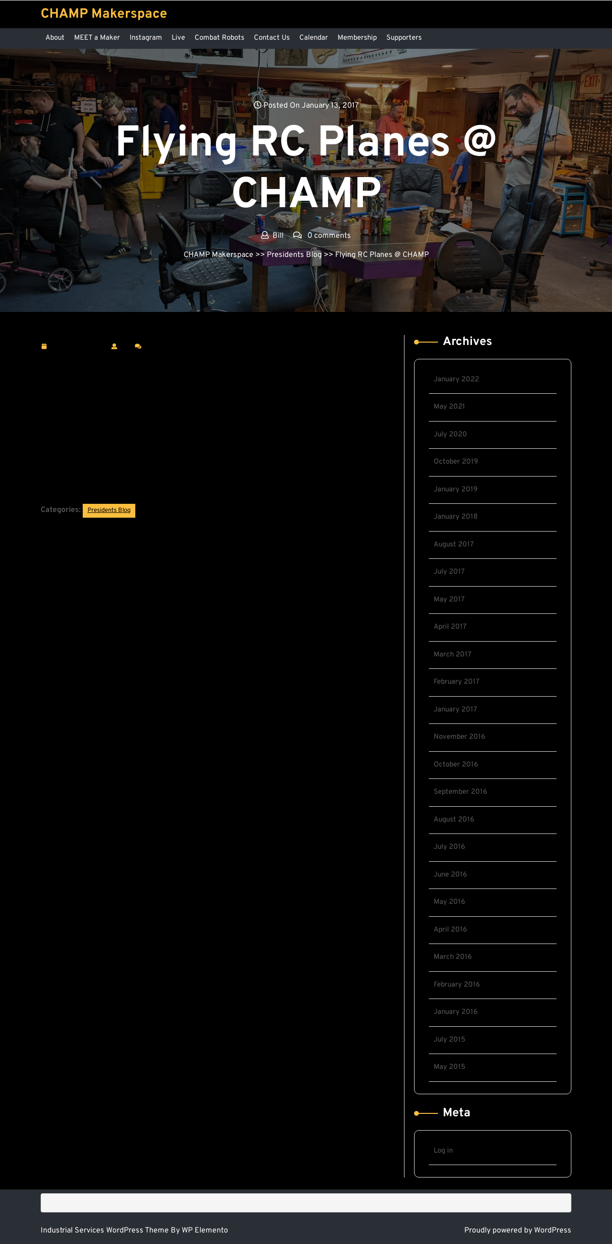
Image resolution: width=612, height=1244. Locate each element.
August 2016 (454, 819)
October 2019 (456, 461)
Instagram (146, 38)
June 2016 (450, 874)
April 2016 (450, 929)
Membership (357, 38)
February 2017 (457, 682)
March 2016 (453, 957)
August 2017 (454, 544)
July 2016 (449, 847)
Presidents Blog (294, 255)
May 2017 (449, 599)
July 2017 (449, 572)
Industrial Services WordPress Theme (106, 1230)
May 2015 (449, 1067)
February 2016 (457, 984)
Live (178, 38)
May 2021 (449, 406)
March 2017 (452, 654)
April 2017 (450, 627)
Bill (126, 346)
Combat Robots (219, 38)
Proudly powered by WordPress (517, 1230)
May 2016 (449, 902)
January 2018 (456, 517)
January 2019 (456, 489)
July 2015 (449, 1039)
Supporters (404, 38)
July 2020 (450, 434)
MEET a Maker (97, 38)
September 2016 (460, 792)
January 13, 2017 (79, 346)
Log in (443, 1150)
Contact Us (272, 38)
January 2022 (456, 379)
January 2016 (456, 1012)
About (55, 38)
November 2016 (459, 737)
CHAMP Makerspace (104, 14)
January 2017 (455, 709)
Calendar (313, 38)
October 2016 (456, 764)
